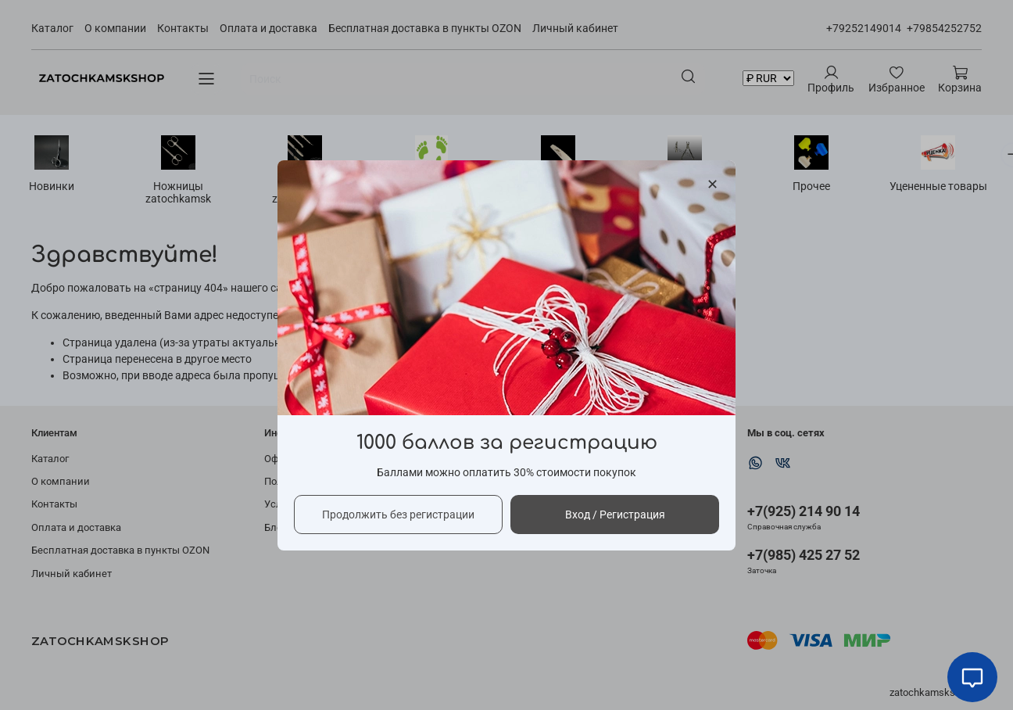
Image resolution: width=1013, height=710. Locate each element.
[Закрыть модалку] (712, 185)
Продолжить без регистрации (398, 513)
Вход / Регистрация (615, 513)
